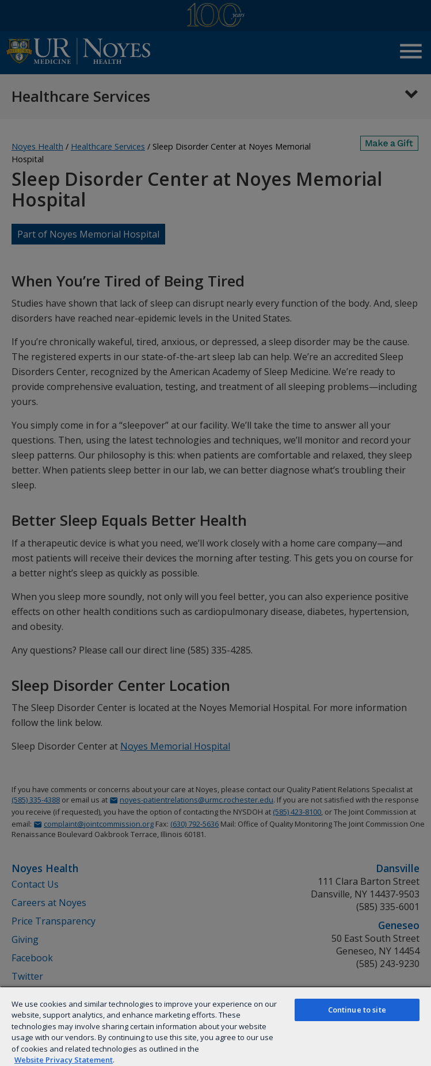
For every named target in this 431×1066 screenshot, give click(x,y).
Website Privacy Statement (63, 1059)
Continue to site (357, 1009)
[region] (215, 1026)
